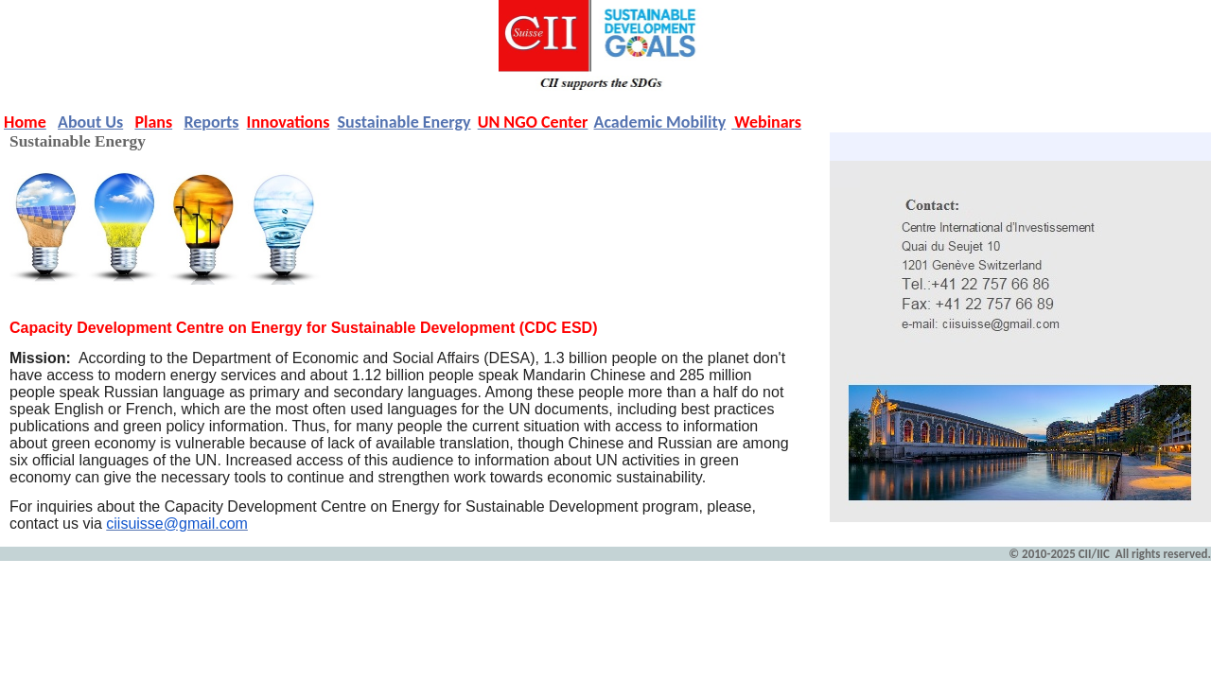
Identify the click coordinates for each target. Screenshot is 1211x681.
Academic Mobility (660, 122)
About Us (90, 122)
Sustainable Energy (404, 122)
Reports (211, 122)
